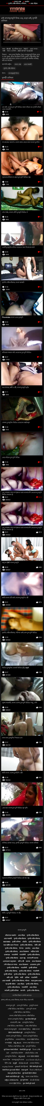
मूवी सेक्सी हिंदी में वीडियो (29, 1073)
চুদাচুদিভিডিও (9, 1039)
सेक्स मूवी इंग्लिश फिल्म (14, 1073)
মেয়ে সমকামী (28, 64)
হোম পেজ (22, 1091)
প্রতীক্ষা (27, 977)
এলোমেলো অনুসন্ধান (9, 961)
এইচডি (24, 942)
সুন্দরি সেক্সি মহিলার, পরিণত (20, 981)
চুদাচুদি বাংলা (33, 1005)
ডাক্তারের (7, 955)
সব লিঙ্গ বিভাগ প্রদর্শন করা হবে (22, 995)
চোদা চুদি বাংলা (31, 1009)
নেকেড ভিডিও (20, 1039)
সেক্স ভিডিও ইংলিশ (17, 1053)
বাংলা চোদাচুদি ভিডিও (30, 1036)
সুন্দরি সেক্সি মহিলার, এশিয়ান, (17, 3)
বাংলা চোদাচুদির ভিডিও (16, 1019)
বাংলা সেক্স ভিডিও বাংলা (31, 1043)
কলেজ (28, 961)
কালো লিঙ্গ (6, 1060)
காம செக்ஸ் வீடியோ (33, 1060)
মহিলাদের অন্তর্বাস (10, 935)
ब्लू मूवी (15, 1063)
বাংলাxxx (8, 1043)
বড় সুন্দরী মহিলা (10, 984)
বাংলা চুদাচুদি (22, 930)
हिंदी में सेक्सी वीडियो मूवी (15, 1032)
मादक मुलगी (24, 1070)
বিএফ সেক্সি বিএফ (36, 1070)
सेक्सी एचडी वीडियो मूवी (12, 1076)
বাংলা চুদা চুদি (10, 1005)
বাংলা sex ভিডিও (33, 1039)
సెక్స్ (22, 1076)
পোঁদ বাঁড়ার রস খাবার (10, 964)
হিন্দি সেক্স (8, 1063)
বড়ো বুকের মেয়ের (36, 981)
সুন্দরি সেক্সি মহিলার (9, 68)
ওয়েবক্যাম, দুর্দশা (35, 964)
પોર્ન (7, 1053)
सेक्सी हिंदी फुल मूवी (25, 1049)
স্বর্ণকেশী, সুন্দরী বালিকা (12, 990)
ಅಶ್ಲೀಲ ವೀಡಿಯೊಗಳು (11, 1080)
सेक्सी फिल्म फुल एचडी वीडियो (11, 1070)
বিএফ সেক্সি (36, 1049)
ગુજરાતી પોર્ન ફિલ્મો (21, 1066)
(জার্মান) (27, 948)
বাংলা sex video (33, 1056)
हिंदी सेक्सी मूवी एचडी (36, 1066)
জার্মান (27, 1)
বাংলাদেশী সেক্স (15, 1022)
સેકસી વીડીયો (34, 1080)
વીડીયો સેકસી (23, 1063)
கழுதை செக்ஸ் (7, 1066)
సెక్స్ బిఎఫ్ (21, 1056)
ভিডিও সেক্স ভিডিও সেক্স (16, 1046)
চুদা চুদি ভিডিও (31, 1046)
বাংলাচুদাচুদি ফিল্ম (14, 73)
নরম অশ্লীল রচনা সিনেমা (10, 945)
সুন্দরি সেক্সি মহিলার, (34, 938)
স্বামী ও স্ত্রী (37, 945)
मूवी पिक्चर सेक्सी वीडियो (11, 1049)
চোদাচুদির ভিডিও (28, 1022)
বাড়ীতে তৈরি (35, 951)
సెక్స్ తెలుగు (17, 1043)
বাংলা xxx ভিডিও (25, 1029)
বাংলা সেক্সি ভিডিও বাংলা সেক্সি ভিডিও (22, 1016)
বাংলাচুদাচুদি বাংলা (18, 1060)
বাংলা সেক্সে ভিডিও (32, 1076)
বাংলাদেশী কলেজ (32, 958)
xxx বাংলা (36, 1029)
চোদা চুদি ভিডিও (22, 1005)
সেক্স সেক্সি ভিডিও (31, 1026)
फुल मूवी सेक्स (24, 1080)
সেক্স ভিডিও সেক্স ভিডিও (15, 1026)
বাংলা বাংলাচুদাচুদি (10, 1029)
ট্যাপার (21, 948)
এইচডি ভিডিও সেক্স (31, 1053)
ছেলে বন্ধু (22, 958)
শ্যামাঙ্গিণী (15, 955)
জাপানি (22, 990)
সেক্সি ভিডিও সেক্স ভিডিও (16, 1009)
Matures (6, 942)
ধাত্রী (21, 977)
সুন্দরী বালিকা (16, 942)
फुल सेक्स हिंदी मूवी (30, 1019)
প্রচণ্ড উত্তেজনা (24, 951)
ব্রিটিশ (16, 977)
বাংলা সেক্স (17, 1)
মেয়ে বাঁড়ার (33, 3)
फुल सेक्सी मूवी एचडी (29, 1083)
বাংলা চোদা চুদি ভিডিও (13, 1036)
